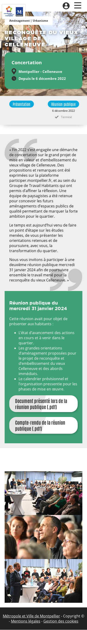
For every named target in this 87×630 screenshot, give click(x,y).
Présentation (21, 104)
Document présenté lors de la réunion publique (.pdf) (41, 404)
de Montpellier (47, 616)
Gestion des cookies (60, 621)
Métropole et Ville (18, 616)
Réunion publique (63, 104)
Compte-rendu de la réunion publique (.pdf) (40, 425)
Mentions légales (25, 621)
